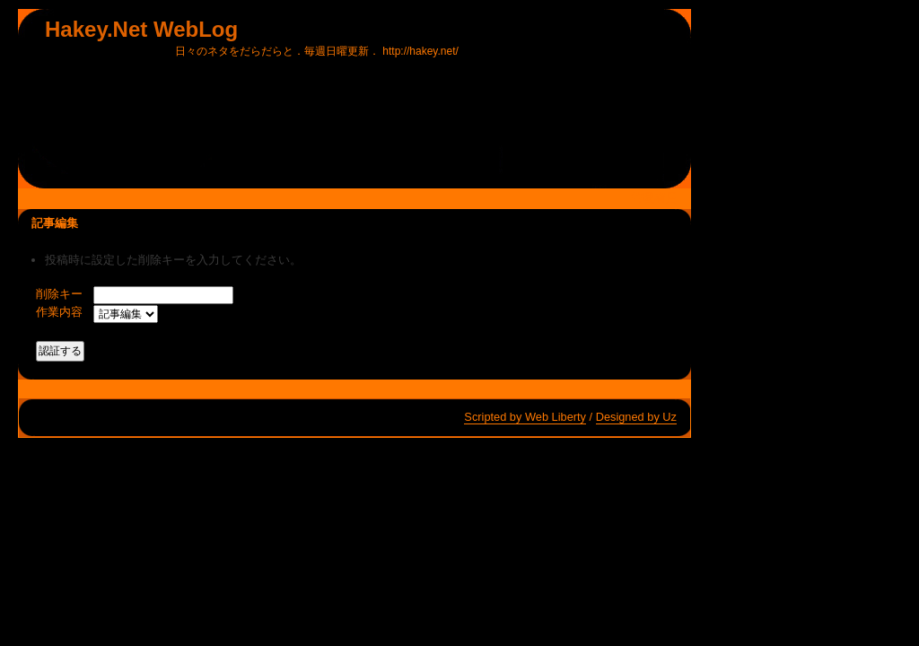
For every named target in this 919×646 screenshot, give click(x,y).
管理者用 (654, 198)
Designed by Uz (636, 416)
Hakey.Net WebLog (141, 29)
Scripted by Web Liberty (525, 416)
